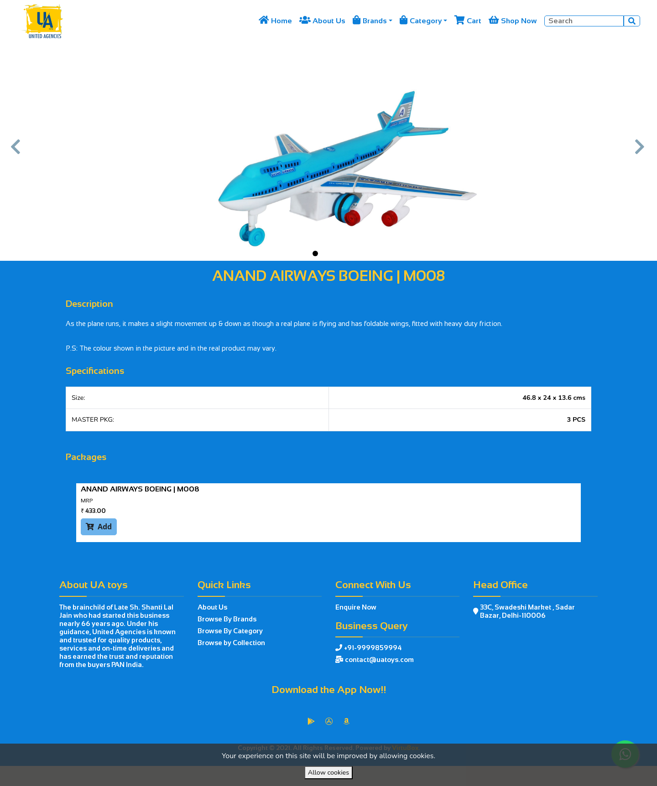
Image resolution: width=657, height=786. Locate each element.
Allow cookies (328, 772)
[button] (16, 151)
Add (99, 527)
